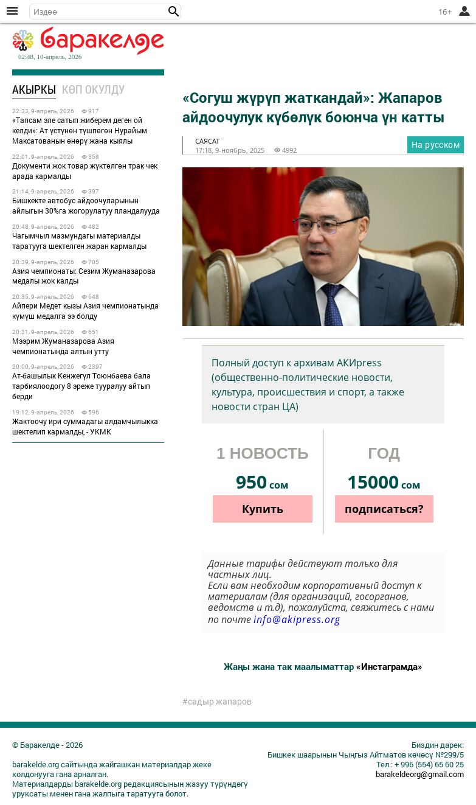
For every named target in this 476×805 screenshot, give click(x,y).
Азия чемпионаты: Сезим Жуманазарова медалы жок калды (84, 276)
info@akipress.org (297, 619)
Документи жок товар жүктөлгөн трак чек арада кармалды (84, 171)
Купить (262, 508)
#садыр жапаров (217, 701)
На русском (436, 144)
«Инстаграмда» (389, 666)
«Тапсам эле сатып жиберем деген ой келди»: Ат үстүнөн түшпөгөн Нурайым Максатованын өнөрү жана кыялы (79, 130)
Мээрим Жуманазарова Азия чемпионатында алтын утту (63, 346)
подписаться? (384, 508)
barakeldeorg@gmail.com (420, 774)
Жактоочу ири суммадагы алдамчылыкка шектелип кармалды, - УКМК (85, 426)
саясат (207, 140)
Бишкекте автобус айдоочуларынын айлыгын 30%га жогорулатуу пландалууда (86, 205)
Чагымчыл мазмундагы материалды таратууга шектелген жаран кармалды (79, 241)
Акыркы (34, 89)
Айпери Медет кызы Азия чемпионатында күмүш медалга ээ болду (85, 311)
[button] (174, 11)
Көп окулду (93, 89)
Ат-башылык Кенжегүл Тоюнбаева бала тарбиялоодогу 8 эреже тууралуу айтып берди (81, 386)
